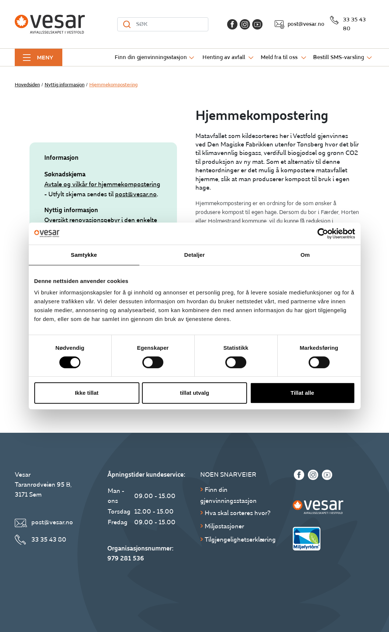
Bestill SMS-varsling (338, 57)
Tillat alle (302, 393)
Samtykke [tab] (84, 255)
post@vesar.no (306, 24)
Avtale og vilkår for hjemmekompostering (102, 184)
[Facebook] (232, 24)
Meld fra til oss (279, 57)
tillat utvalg (194, 393)
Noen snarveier (228, 475)
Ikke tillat (86, 393)
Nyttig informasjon (64, 85)
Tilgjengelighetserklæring (240, 539)
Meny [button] (45, 57)
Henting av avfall (223, 57)
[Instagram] (245, 24)
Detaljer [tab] (194, 255)
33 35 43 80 (354, 24)
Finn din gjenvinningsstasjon (151, 57)
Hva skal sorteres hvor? (238, 513)
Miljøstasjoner (224, 526)
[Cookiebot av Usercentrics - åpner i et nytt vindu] (323, 233)
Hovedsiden (27, 85)
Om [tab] (305, 255)
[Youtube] (257, 24)
